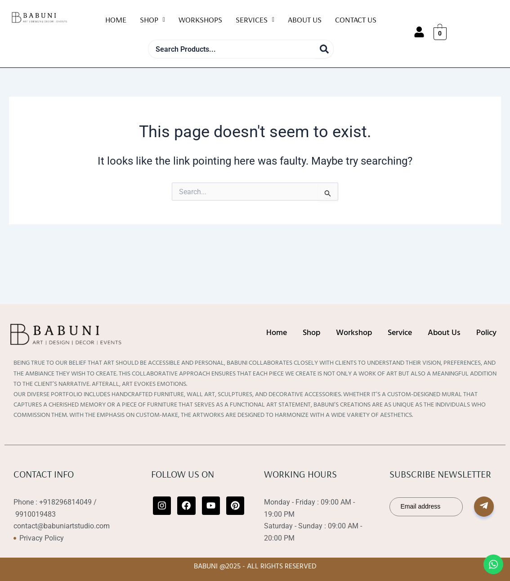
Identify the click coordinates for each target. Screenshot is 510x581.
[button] (152, 20)
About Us (305, 19)
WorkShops (200, 19)
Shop (152, 19)
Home (115, 19)
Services (255, 19)
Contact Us (355, 19)
